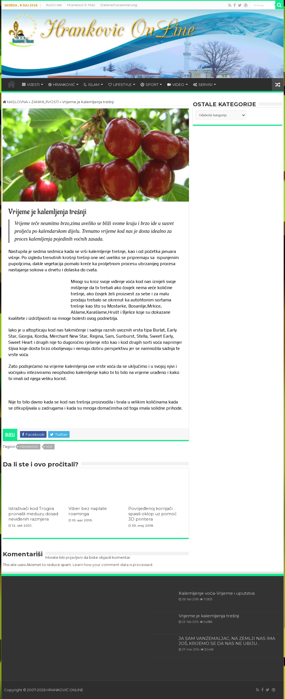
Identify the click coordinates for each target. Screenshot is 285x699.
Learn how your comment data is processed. (113, 564)
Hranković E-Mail (81, 5)
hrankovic (28, 447)
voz (49, 447)
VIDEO (175, 84)
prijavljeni (74, 557)
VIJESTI (31, 84)
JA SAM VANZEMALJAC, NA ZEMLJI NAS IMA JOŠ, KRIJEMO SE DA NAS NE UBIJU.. (227, 641)
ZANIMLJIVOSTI (45, 102)
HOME (11, 84)
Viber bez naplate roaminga (87, 511)
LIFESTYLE (120, 84)
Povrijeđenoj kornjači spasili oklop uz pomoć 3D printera (152, 514)
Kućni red (54, 5)
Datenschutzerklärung (118, 5)
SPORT (149, 84)
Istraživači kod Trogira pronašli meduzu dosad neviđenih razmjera (33, 514)
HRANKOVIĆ (61, 84)
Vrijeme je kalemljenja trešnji (209, 615)
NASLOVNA (15, 102)
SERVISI (202, 84)
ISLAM (91, 84)
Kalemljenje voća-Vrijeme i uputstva (217, 593)
